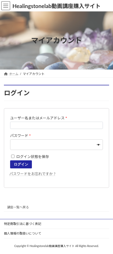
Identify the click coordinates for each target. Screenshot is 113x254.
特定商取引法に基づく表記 (22, 224)
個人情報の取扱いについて (22, 233)
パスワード (20, 135)
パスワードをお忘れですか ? (32, 173)
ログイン (21, 164)
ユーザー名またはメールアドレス (38, 118)
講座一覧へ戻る (18, 207)
